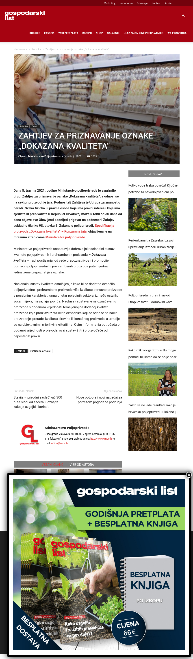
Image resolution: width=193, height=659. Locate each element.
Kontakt (156, 3)
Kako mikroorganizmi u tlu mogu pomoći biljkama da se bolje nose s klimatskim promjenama (153, 354)
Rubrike (34, 33)
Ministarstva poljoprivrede (65, 237)
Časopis (49, 33)
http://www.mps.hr (101, 438)
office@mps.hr (60, 443)
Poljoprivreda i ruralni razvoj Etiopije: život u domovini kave (150, 298)
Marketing (109, 3)
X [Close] (189, 475)
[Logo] (24, 15)
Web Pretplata (68, 33)
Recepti (87, 33)
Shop (99, 33)
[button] (183, 15)
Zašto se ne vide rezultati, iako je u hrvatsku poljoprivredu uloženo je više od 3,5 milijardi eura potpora (153, 409)
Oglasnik (113, 33)
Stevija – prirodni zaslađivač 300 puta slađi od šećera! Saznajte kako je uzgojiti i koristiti (38, 402)
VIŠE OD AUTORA (82, 464)
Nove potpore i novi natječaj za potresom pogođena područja (99, 399)
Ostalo (34, 126)
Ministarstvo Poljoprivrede (44, 156)
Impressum (126, 3)
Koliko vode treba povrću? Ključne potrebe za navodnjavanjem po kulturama (153, 189)
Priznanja (142, 3)
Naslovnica (20, 49)
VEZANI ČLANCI (53, 464)
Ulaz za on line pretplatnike (143, 33)
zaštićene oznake (40, 351)
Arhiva (168, 3)
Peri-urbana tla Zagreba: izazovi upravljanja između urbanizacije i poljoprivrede (152, 244)
